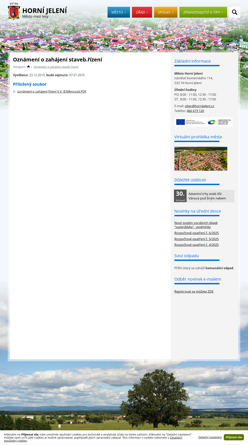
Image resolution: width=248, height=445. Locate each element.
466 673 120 (195, 111)
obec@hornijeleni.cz (199, 106)
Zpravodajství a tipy (203, 12)
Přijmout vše (234, 437)
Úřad (142, 12)
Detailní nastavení (210, 437)
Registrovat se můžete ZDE (194, 291)
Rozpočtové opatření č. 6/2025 (196, 233)
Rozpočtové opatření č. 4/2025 (196, 245)
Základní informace (192, 61)
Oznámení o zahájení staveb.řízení (56, 67)
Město (118, 12)
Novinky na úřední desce (197, 211)
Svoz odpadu (186, 255)
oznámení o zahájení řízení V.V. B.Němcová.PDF (51, 91)
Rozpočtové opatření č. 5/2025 (196, 239)
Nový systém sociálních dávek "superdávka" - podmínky (196, 225)
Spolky (166, 12)
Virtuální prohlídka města (198, 137)
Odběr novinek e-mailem (197, 279)
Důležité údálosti (190, 180)
